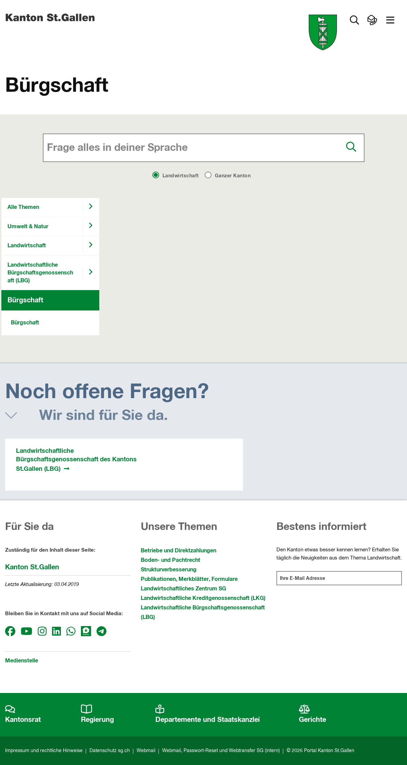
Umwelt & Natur (27, 226)
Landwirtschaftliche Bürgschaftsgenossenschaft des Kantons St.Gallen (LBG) (76, 460)
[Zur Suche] (354, 20)
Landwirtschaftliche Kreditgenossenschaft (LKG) (203, 598)
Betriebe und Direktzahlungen (178, 550)
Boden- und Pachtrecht (170, 560)
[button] (390, 20)
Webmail (146, 750)
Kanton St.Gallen (32, 567)
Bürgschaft (25, 300)
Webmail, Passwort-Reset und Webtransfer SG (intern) (221, 750)
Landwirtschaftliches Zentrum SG (183, 588)
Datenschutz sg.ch (109, 750)
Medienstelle (21, 660)
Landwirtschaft (26, 245)
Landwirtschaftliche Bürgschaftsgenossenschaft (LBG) (40, 272)
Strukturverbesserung (169, 569)
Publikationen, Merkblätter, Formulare (189, 579)
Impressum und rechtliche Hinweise (44, 750)
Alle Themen (23, 207)
